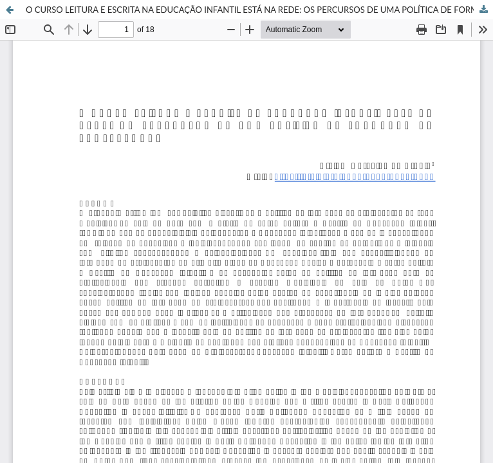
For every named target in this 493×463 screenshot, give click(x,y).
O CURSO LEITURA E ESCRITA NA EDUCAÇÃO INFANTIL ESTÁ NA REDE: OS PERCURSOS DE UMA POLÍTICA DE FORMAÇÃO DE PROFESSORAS (259, 10)
